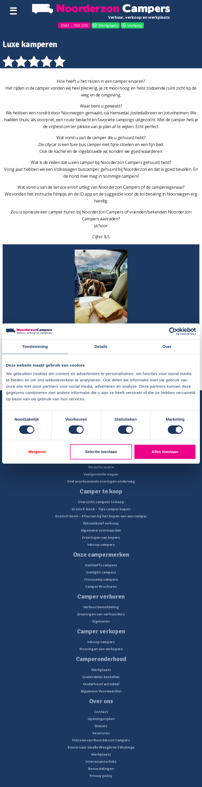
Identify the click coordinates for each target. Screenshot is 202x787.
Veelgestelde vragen (101, 474)
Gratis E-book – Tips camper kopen (101, 509)
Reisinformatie (101, 467)
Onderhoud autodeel (101, 684)
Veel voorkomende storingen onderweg (101, 481)
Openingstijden (101, 718)
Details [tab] (101, 346)
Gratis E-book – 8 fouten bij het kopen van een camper (101, 516)
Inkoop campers (101, 544)
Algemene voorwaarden (101, 530)
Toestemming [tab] (35, 346)
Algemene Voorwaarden (101, 691)
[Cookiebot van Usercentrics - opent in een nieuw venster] (173, 331)
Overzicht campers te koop (101, 501)
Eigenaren (100, 621)
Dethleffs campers (101, 565)
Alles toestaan (165, 451)
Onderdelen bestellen (101, 676)
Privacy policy (101, 775)
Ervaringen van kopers (101, 537)
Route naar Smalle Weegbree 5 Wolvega (101, 747)
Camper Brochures (101, 586)
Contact (101, 711)
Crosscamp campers (101, 579)
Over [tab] (166, 346)
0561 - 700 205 (74, 25)
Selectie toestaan (101, 451)
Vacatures (100, 733)
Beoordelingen (101, 768)
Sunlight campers (101, 572)
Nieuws (101, 725)
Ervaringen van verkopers (101, 649)
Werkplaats (108, 25)
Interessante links (101, 761)
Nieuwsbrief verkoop (101, 523)
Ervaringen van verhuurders (100, 614)
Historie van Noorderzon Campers (101, 740)
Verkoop (134, 25)
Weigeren (37, 451)
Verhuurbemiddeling (101, 607)
